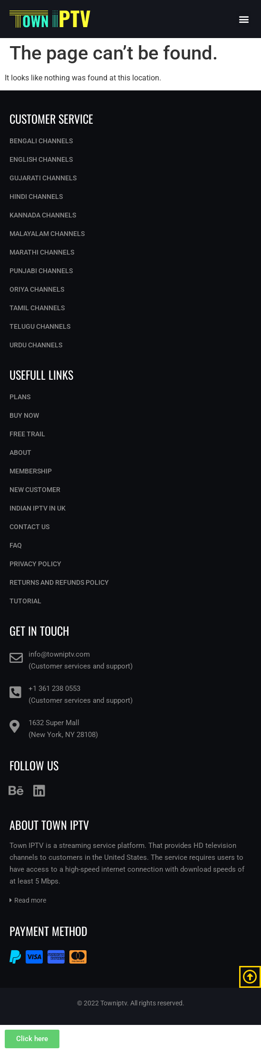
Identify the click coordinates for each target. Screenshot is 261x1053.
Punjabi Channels (41, 270)
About (20, 452)
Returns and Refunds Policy (59, 582)
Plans (20, 397)
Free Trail (27, 434)
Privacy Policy (35, 564)
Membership (31, 471)
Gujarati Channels (43, 178)
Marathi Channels (42, 252)
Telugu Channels (40, 326)
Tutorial (25, 601)
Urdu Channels (36, 345)
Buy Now (24, 415)
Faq (16, 545)
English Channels (41, 159)
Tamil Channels (37, 308)
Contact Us (29, 526)
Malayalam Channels (47, 233)
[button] (243, 19)
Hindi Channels (36, 196)
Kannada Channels (43, 215)
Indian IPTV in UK (38, 508)
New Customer (35, 489)
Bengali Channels (41, 141)
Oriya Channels (37, 289)
